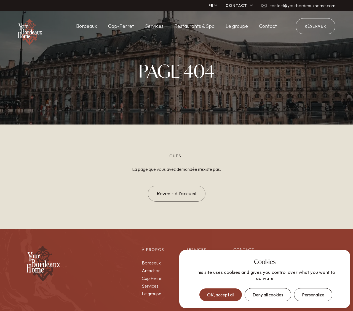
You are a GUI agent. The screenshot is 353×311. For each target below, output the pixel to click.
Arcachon (151, 270)
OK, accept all (220, 295)
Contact (268, 26)
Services (154, 26)
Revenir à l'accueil (176, 193)
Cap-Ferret (121, 26)
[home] (30, 32)
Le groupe (237, 26)
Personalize (313, 295)
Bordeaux (86, 26)
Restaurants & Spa (194, 26)
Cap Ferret (152, 278)
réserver (315, 26)
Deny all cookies (268, 295)
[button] (213, 5)
